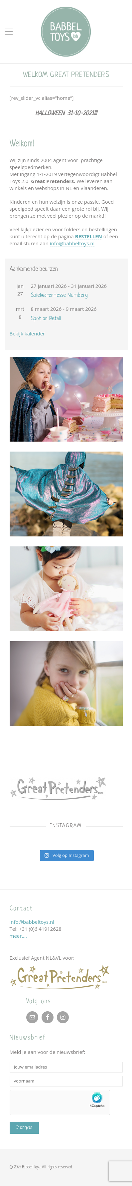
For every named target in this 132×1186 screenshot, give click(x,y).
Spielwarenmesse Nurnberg (59, 295)
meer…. (18, 935)
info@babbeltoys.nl (72, 243)
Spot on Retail (46, 319)
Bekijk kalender (27, 333)
